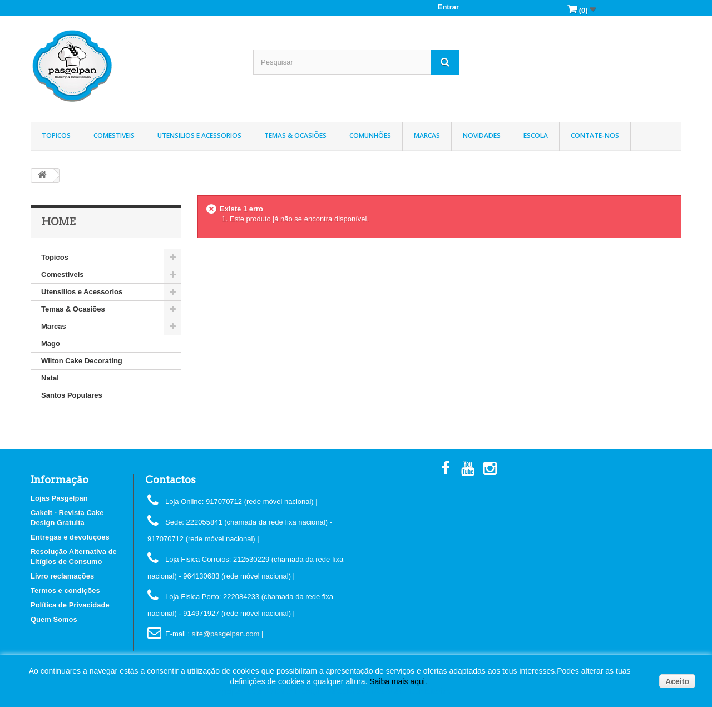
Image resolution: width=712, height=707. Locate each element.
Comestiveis (114, 135)
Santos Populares (71, 395)
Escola (535, 135)
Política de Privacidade (70, 605)
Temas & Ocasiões (295, 135)
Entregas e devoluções (70, 537)
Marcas (427, 135)
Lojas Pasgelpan (59, 498)
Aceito (677, 681)
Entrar (448, 7)
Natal (50, 378)
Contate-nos (595, 135)
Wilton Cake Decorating (81, 361)
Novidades (482, 135)
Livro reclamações (62, 576)
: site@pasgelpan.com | (225, 634)
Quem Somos (54, 619)
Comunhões (370, 135)
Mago (50, 343)
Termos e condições (65, 590)
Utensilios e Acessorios (199, 135)
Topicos (56, 135)
